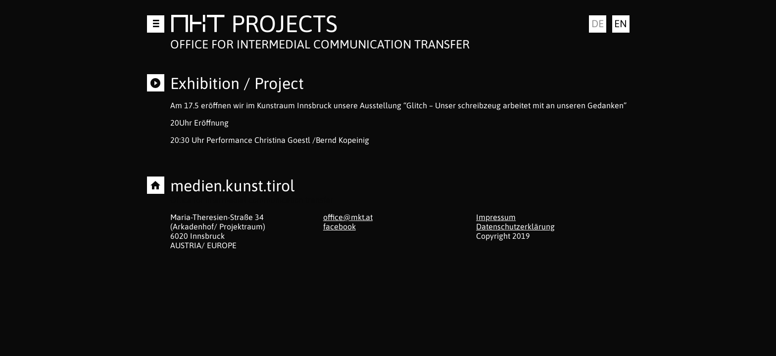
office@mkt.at (348, 217)
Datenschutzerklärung (515, 226)
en (620, 23)
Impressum (496, 217)
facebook (339, 226)
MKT (197, 25)
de (597, 23)
